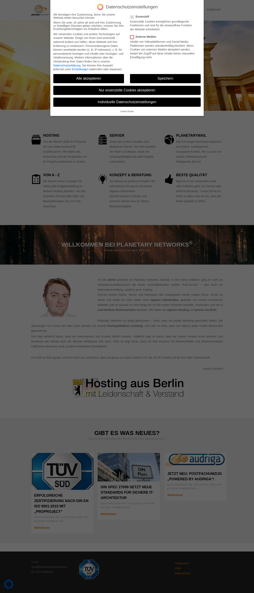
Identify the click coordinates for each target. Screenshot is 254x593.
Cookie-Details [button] (127, 111)
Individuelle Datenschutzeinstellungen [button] (127, 102)
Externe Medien (145, 36)
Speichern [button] (165, 78)
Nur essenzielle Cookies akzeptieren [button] (127, 90)
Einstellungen (80, 69)
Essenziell (141, 16)
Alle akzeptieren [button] (88, 78)
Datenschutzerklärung (66, 65)
